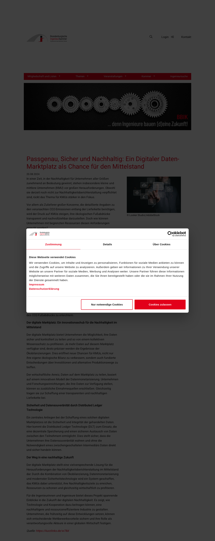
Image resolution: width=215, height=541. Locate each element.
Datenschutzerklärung (44, 288)
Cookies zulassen (160, 304)
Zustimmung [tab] (53, 244)
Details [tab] (107, 244)
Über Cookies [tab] (161, 244)
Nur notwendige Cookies (107, 304)
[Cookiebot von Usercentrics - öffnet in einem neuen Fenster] (170, 233)
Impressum (36, 284)
